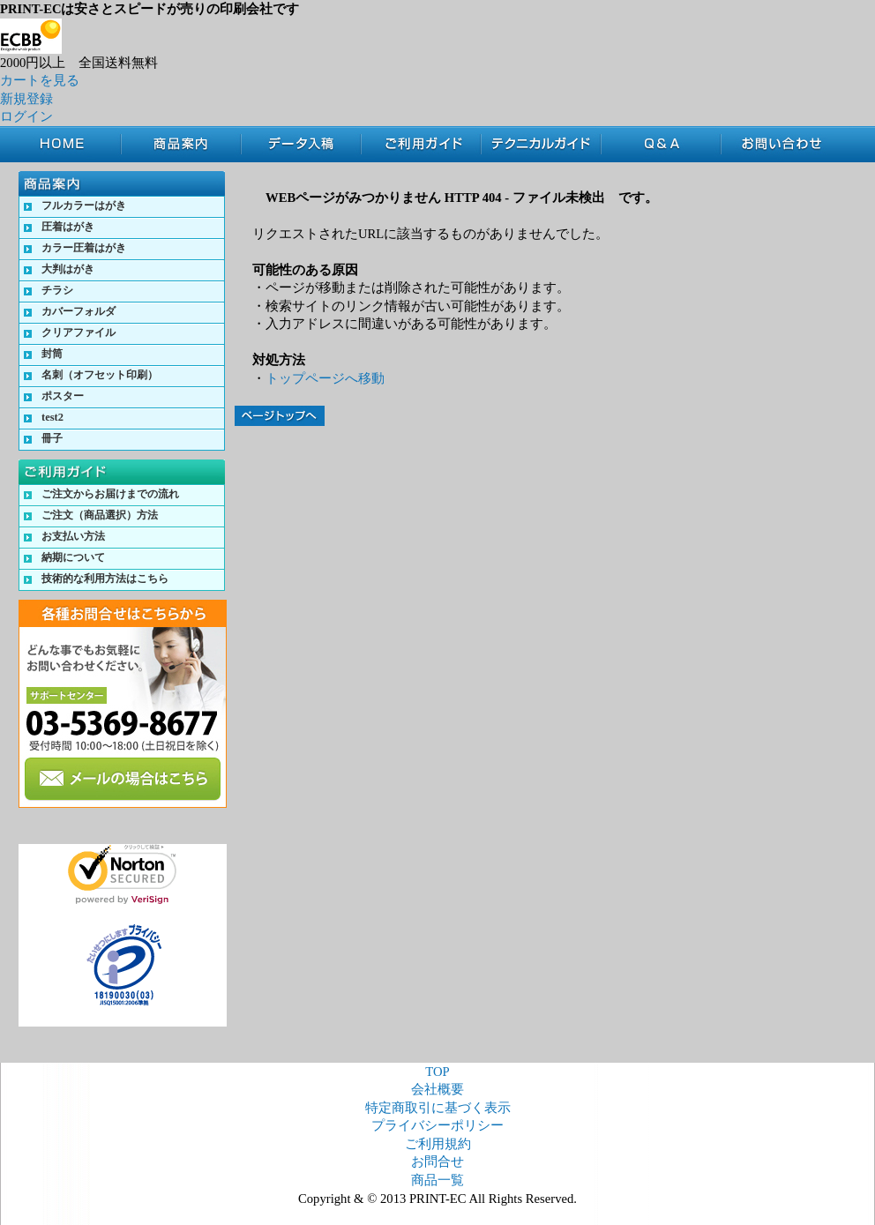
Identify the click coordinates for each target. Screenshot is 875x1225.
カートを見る (39, 80)
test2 (52, 417)
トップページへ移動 (325, 378)
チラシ (57, 290)
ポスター (62, 396)
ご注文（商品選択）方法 (99, 515)
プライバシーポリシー (437, 1125)
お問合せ (787, 144)
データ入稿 (301, 144)
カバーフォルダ (78, 311)
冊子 (52, 438)
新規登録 (26, 99)
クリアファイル (78, 332)
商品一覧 (437, 1180)
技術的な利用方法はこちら (104, 578)
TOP (70, 144)
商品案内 (181, 144)
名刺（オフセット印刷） (99, 375)
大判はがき (67, 269)
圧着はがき (67, 226)
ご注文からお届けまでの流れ (110, 494)
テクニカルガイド (541, 144)
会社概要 (437, 1089)
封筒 (52, 353)
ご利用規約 (438, 1144)
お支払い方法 (73, 536)
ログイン (26, 116)
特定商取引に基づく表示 (438, 1108)
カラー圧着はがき (83, 248)
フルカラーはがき (83, 205)
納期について (73, 557)
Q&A (661, 144)
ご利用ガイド (421, 144)
